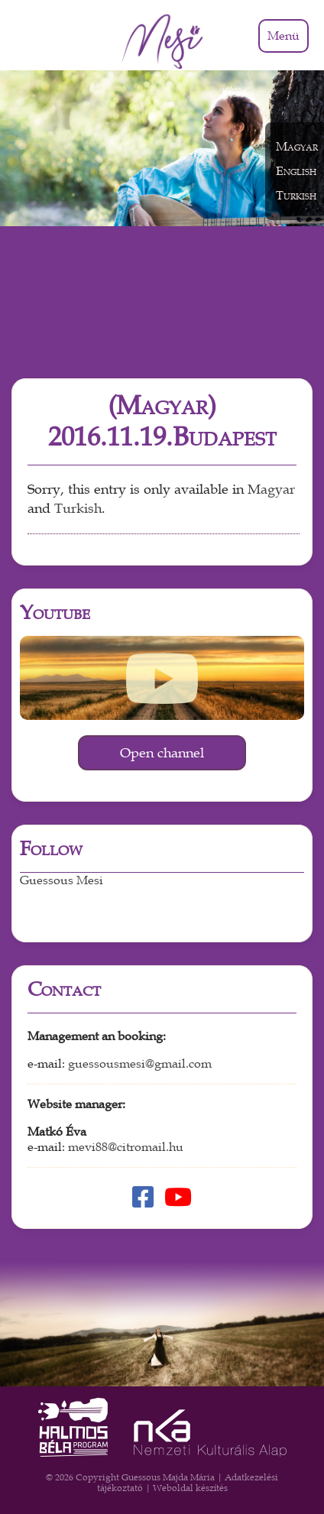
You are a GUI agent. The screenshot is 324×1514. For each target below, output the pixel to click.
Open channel (162, 752)
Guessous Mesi (61, 880)
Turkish (78, 509)
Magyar (271, 489)
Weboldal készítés (190, 1488)
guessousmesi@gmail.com (140, 1063)
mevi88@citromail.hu (125, 1147)
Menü (283, 36)
